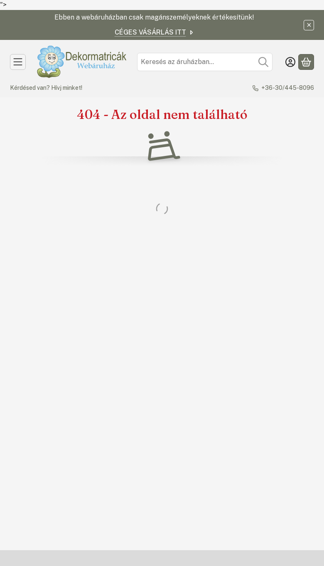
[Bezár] (309, 25)
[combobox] (204, 62)
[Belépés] (290, 62)
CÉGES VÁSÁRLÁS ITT (154, 32)
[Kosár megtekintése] (306, 62)
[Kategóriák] (18, 62)
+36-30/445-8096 (287, 87)
